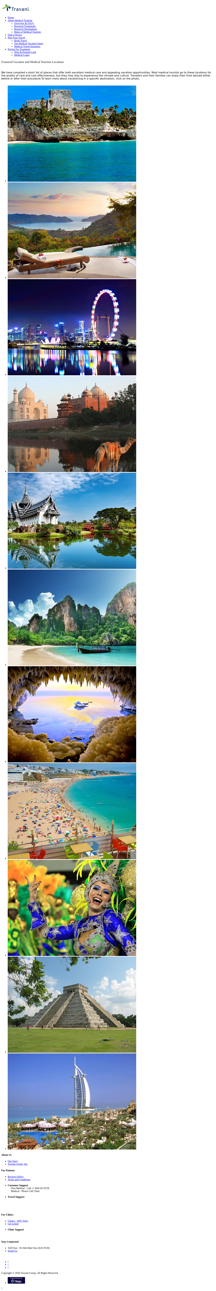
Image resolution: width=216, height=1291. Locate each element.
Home (11, 17)
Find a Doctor (15, 34)
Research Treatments (25, 26)
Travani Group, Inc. (18, 1164)
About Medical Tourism (20, 20)
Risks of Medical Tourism (27, 32)
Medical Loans (22, 55)
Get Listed (13, 1223)
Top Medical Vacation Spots (28, 43)
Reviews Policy (16, 1176)
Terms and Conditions (19, 1179)
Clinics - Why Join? (18, 1221)
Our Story (13, 1161)
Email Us (12, 1250)
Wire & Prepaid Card (25, 52)
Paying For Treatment (19, 49)
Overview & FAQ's (24, 23)
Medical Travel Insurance (27, 46)
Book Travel (20, 40)
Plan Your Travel (16, 37)
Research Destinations (25, 29)
